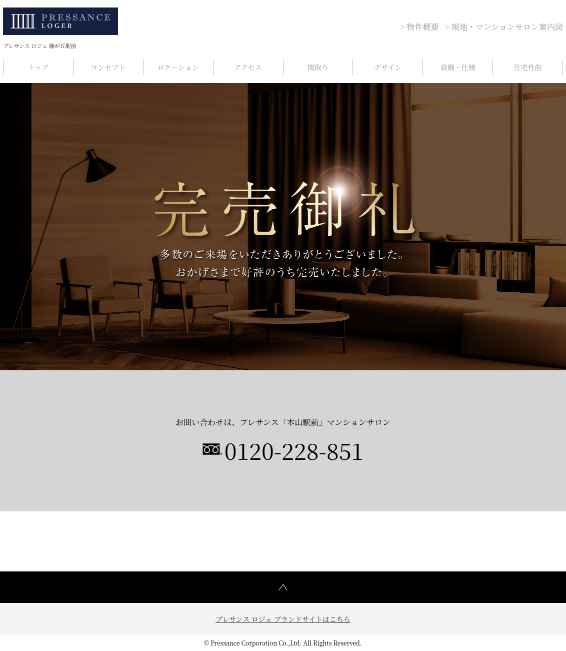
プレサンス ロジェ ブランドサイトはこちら (283, 619)
